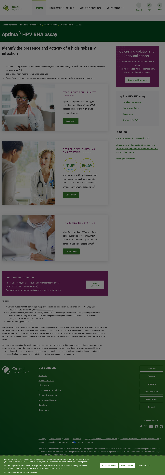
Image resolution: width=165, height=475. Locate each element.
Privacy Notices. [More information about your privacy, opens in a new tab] (32, 472)
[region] (82, 465)
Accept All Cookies (109, 465)
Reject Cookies (127, 465)
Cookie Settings (144, 465)
